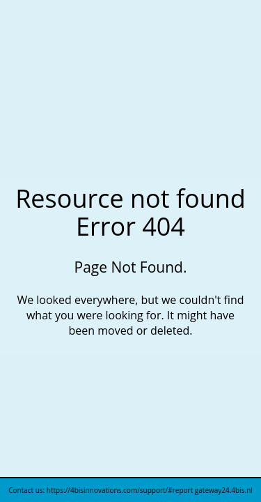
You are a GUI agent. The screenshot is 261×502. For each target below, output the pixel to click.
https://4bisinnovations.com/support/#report (121, 490)
